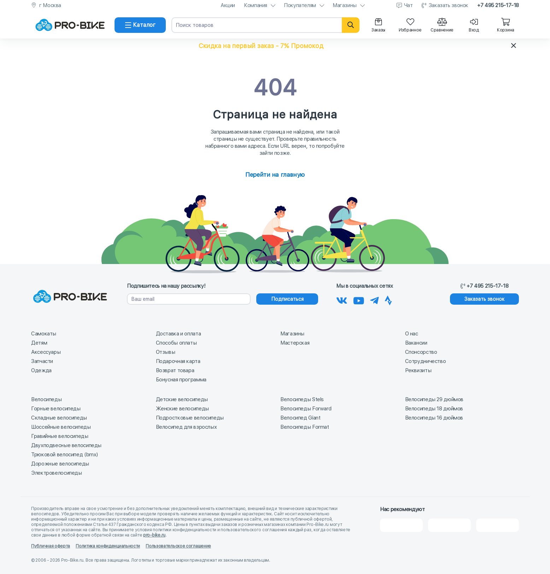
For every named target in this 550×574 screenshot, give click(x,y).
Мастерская (294, 343)
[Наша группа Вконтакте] (341, 299)
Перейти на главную (274, 174)
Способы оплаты (176, 343)
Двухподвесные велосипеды (66, 445)
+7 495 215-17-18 (498, 5)
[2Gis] (401, 525)
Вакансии (416, 343)
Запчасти (42, 361)
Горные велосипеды (56, 408)
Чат (408, 5)
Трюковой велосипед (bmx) (64, 454)
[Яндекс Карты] (449, 525)
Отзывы (165, 352)
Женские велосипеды (182, 408)
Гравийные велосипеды (59, 436)
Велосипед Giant (300, 418)
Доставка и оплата (178, 333)
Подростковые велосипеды (190, 418)
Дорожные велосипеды (60, 464)
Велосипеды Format (304, 427)
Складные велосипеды (59, 418)
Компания (255, 5)
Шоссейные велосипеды (61, 427)
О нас (411, 333)
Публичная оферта (50, 546)
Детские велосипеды (182, 399)
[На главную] (70, 25)
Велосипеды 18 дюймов (434, 408)
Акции (228, 5)
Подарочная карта (178, 361)
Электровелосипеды (56, 473)
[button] (275, 46)
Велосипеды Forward (305, 408)
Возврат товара (175, 370)
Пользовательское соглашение (178, 546)
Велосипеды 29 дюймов (434, 399)
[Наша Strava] (388, 299)
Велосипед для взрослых (186, 427)
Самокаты (43, 333)
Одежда (41, 370)
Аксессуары (45, 352)
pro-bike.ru (154, 535)
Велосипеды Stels (302, 399)
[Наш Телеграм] (374, 299)
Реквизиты (418, 370)
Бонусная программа (181, 379)
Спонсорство (421, 352)
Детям (39, 343)
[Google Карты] (497, 525)
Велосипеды (46, 399)
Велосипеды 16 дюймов (434, 418)
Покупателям (300, 5)
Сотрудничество (425, 361)
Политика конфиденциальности (108, 546)
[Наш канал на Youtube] (358, 299)
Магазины (345, 5)
